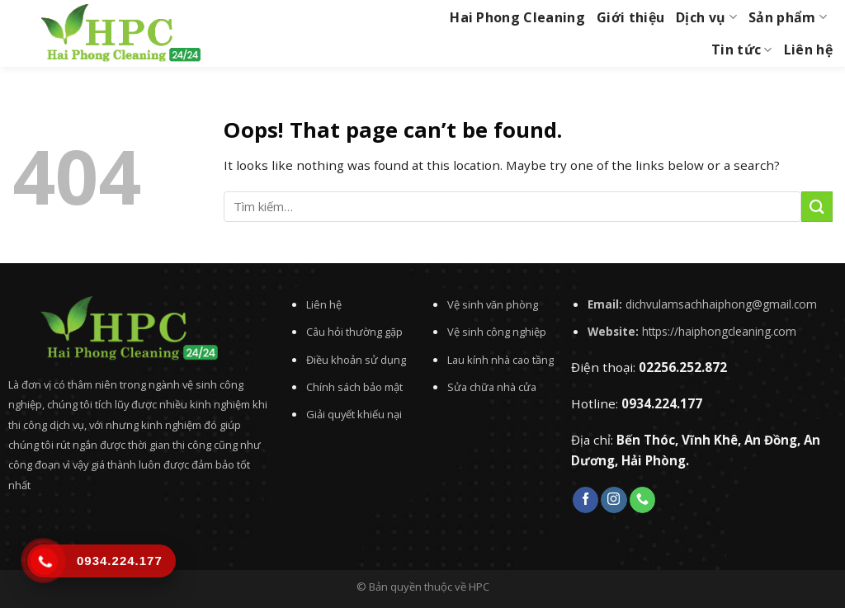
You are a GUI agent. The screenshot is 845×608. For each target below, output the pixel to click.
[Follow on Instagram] (613, 500)
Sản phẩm (787, 17)
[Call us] (642, 500)
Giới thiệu (630, 17)
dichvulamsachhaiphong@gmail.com (721, 304)
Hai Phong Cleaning (517, 17)
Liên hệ (808, 49)
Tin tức (741, 49)
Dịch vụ (706, 17)
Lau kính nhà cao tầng (500, 359)
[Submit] (817, 206)
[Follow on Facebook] (585, 500)
